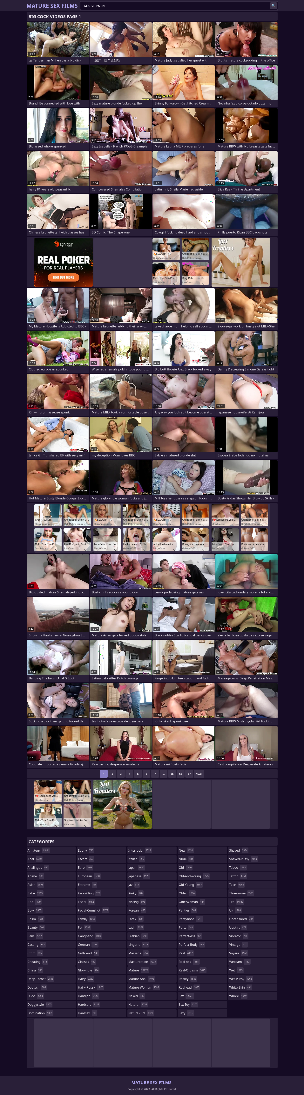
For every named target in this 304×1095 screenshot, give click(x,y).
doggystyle (40, 1004)
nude (186, 859)
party (186, 927)
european (89, 876)
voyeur (238, 953)
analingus (38, 867)
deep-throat (41, 979)
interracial (140, 850)
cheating (38, 962)
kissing (137, 902)
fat (84, 927)
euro (85, 867)
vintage (238, 945)
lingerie (138, 945)
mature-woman (144, 987)
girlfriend (88, 953)
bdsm (36, 919)
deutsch (37, 987)
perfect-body (192, 945)
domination (40, 1013)
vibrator (238, 936)
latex (136, 919)
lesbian (138, 936)
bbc (35, 902)
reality (188, 979)
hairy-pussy (91, 987)
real (186, 953)
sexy (186, 1013)
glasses (87, 962)
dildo (36, 996)
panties (188, 910)
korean (137, 910)
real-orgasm (192, 970)
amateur (39, 850)
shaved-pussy (243, 859)
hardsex (87, 1013)
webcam (240, 962)
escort (86, 859)
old (186, 867)
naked (136, 996)
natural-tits (141, 1013)
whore (238, 996)
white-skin (240, 987)
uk (235, 910)
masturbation (142, 962)
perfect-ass (190, 936)
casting (37, 945)
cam (35, 936)
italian (136, 859)
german (88, 945)
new (186, 850)
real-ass (189, 962)
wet (236, 970)
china (35, 970)
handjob (88, 996)
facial (86, 902)
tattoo (238, 876)
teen (237, 885)
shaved (238, 850)
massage (138, 953)
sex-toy (188, 1004)
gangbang (90, 936)
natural (138, 1004)
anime (36, 876)
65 (172, 774)
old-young (191, 885)
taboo (238, 867)
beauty (36, 927)
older (187, 893)
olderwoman (192, 902)
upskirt (238, 927)
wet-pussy (241, 979)
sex (186, 996)
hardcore (89, 1004)
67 (189, 774)
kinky (136, 893)
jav (134, 885)
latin (136, 927)
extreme (87, 885)
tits (236, 902)
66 (180, 774)
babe (36, 893)
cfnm (35, 953)
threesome (241, 893)
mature (138, 970)
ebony (86, 850)
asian (36, 885)
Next (199, 774)
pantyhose (191, 919)
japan (136, 867)
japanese (139, 876)
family (87, 919)
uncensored (241, 919)
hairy (86, 979)
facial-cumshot (93, 910)
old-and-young (194, 876)
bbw (35, 910)
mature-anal (141, 979)
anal (35, 859)
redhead (189, 987)
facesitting (89, 893)
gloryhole (88, 970)
